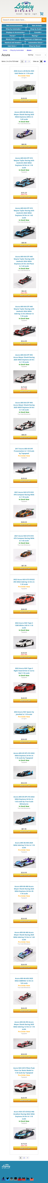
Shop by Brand (34, 46)
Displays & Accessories (15, 32)
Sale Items (12, 46)
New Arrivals (37, 25)
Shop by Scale (36, 29)
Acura (29, 50)
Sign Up (27, 14)
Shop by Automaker (14, 29)
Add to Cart (25, 101)
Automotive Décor (35, 43)
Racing (35, 36)
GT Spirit (24, 77)
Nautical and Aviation (13, 43)
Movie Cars (11, 39)
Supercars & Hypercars (33, 39)
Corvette (38, 32)
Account (19, 14)
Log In (34, 14)
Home (5, 50)
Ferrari (13, 36)
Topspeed (24, 172)
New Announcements (14, 25)
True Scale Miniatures (24, 123)
